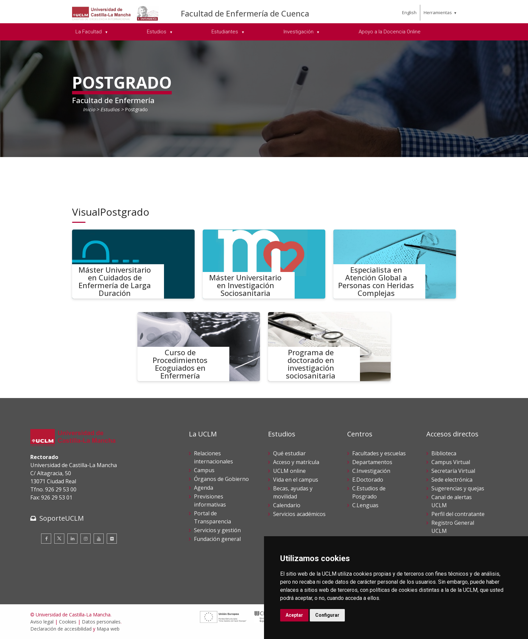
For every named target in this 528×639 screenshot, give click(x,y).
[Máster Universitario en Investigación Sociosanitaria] (264, 264)
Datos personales (101, 621)
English (409, 12)
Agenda (203, 487)
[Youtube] (99, 539)
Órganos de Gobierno (221, 479)
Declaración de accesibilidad (61, 629)
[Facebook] (46, 539)
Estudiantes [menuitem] (225, 32)
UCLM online (289, 471)
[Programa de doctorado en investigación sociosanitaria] (329, 347)
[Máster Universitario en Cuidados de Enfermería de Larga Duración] (133, 264)
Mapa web (108, 629)
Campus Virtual (450, 462)
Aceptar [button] (294, 615)
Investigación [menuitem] (299, 32)
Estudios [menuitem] (157, 32)
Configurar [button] (327, 615)
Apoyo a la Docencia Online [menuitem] (390, 32)
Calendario (286, 505)
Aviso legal (42, 621)
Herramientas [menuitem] (438, 12)
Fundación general (217, 539)
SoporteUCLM (61, 518)
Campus (204, 470)
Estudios (110, 109)
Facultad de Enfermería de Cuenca (245, 13)
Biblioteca (443, 453)
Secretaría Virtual (453, 471)
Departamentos (372, 462)
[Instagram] (85, 539)
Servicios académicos (299, 514)
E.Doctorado (367, 479)
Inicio (89, 109)
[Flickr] (112, 539)
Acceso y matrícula (296, 462)
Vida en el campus (295, 479)
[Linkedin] (72, 539)
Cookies (67, 621)
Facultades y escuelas (379, 453)
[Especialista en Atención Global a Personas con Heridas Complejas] (394, 264)
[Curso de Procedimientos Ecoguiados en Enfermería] (198, 347)
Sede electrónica (451, 479)
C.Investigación (371, 471)
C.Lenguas (365, 505)
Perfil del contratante (458, 514)
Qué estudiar (289, 453)
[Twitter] (59, 539)
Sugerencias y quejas (457, 488)
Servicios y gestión (217, 530)
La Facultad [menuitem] (89, 32)
